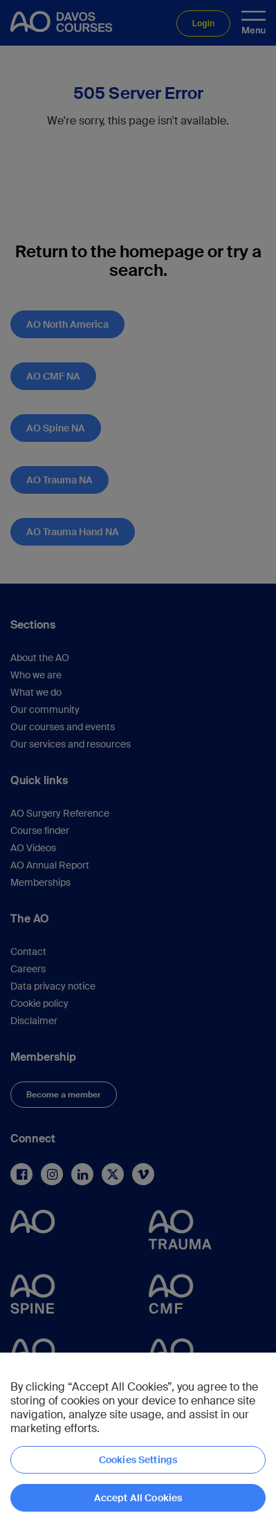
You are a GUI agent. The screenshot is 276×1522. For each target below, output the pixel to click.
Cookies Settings (138, 1460)
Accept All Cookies (138, 1498)
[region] (138, 1437)
